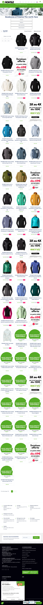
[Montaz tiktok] (2, 569)
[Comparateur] (31, 2)
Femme (21, 19)
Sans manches (21, 25)
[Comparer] (27, 38)
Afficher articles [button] (37, 31)
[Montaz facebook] (5, 569)
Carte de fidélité (25, 554)
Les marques (4, 580)
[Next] (16, 491)
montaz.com (9, 560)
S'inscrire (36, 537)
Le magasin (4, 578)
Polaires (21, 22)
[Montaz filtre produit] (1, 31)
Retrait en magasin (25, 555)
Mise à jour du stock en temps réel (28, 559)
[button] (23, 2)
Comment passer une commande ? (28, 561)
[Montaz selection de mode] (34, 2)
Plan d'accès (4, 551)
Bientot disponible (21, 339)
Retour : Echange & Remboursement (29, 550)
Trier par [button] (27, 31)
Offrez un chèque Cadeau (26, 568)
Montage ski (24, 557)
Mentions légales (17, 601)
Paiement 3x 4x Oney (26, 552)
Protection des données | (9, 601)
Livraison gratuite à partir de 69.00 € (29, 548)
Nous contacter (14, 566)
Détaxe (23, 566)
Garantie (23, 564)
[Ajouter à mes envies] (27, 35)
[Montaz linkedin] (8, 569)
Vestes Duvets (21, 27)
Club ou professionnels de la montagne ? (29, 563)
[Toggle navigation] (20, 2)
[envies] (29, 2)
